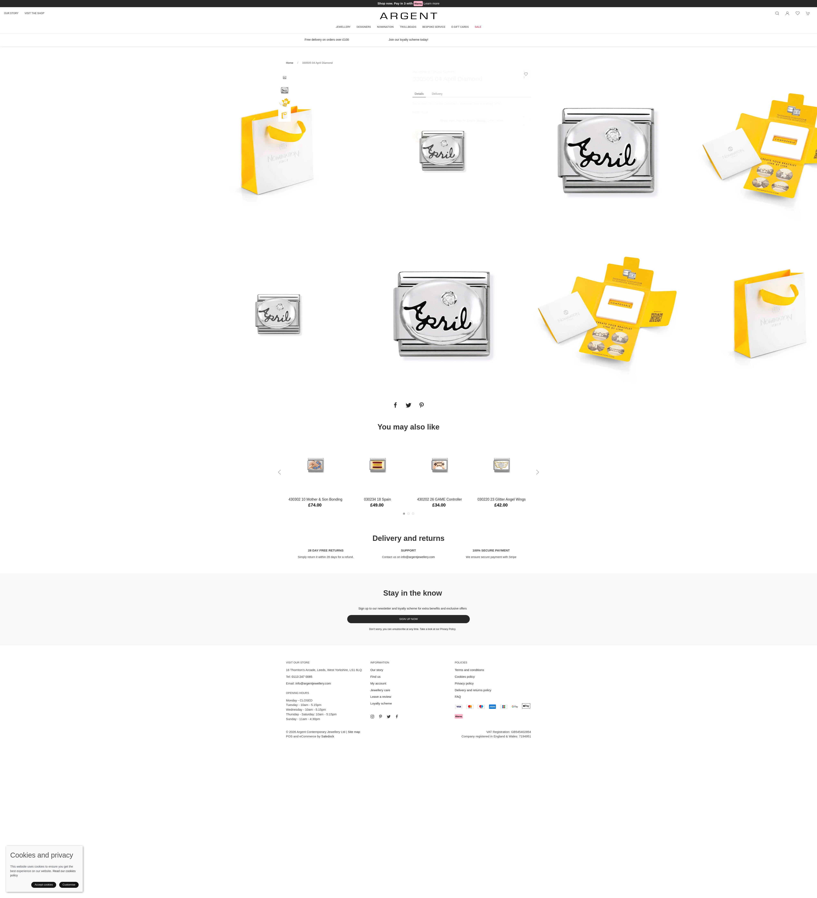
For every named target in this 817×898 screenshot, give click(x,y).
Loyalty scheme (381, 703)
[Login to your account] (787, 13)
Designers (364, 26)
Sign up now (408, 619)
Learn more (432, 3)
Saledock (327, 736)
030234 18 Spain (377, 499)
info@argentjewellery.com (418, 557)
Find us (375, 676)
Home (289, 62)
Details (419, 93)
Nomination (385, 26)
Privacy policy (464, 683)
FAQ (458, 696)
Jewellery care (380, 690)
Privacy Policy (447, 629)
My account (378, 683)
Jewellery (343, 26)
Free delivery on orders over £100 (327, 39)
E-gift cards (460, 26)
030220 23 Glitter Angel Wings (502, 499)
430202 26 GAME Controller (439, 499)
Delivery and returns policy (473, 690)
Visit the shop (34, 13)
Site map (354, 732)
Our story (11, 13)
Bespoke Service (433, 26)
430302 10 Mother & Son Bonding (315, 499)
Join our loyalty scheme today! (408, 39)
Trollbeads (408, 26)
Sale (478, 26)
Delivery (437, 93)
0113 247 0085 (302, 676)
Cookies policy (465, 676)
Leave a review (380, 696)
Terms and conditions (469, 670)
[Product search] (777, 13)
